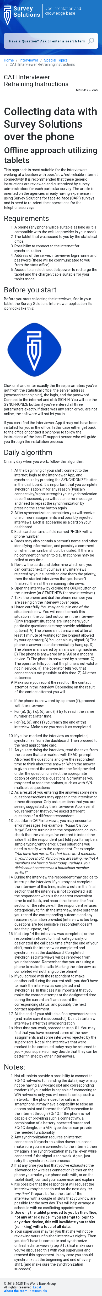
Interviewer (29, 60)
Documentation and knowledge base (63, 11)
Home (9, 60)
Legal (37, 1287)
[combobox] (51, 41)
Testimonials (37, 1291)
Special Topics (56, 60)
